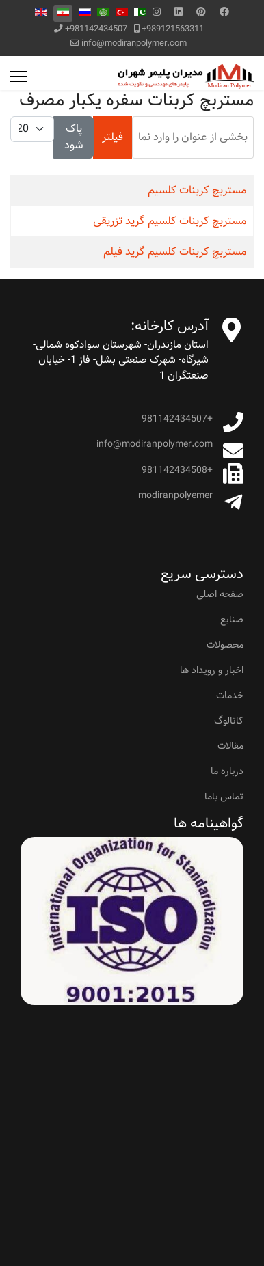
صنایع (231, 619)
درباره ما (227, 771)
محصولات (225, 645)
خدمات (229, 695)
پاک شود (73, 137)
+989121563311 (173, 29)
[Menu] (18, 76)
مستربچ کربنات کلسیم (197, 190)
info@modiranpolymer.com (134, 43)
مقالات (230, 746)
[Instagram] (157, 12)
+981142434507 (96, 29)
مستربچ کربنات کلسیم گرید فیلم (174, 252)
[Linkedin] (178, 12)
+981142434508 (177, 470)
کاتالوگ (228, 721)
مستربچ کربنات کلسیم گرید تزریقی (169, 221)
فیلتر (112, 137)
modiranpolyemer (175, 495)
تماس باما (223, 796)
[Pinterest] (201, 12)
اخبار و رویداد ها (211, 670)
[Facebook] (224, 12)
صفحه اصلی (219, 594)
